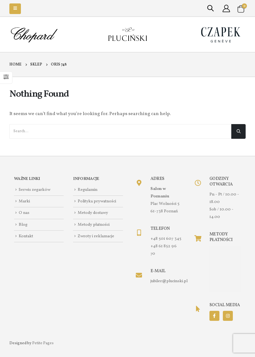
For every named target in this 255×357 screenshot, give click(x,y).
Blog (23, 225)
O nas (24, 213)
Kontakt (26, 236)
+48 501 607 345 (165, 239)
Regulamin (87, 190)
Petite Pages (43, 343)
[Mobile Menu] (15, 8)
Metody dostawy (93, 213)
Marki (24, 201)
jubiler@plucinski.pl (169, 281)
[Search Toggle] (210, 8)
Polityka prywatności (97, 201)
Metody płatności (94, 225)
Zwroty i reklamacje (96, 236)
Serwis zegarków (34, 190)
